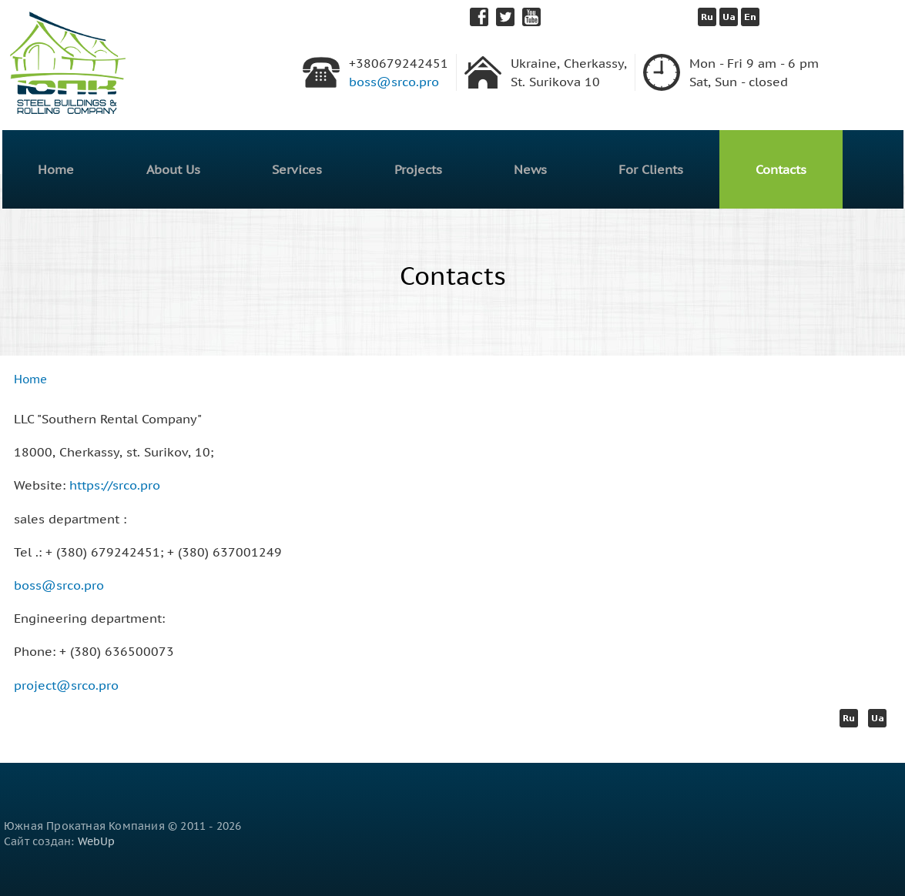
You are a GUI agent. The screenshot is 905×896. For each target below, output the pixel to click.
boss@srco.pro (394, 81)
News (530, 169)
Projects (418, 169)
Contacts (781, 169)
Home (56, 169)
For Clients (650, 169)
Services (297, 169)
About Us (173, 169)
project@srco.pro (66, 685)
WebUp (97, 841)
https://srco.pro (114, 485)
